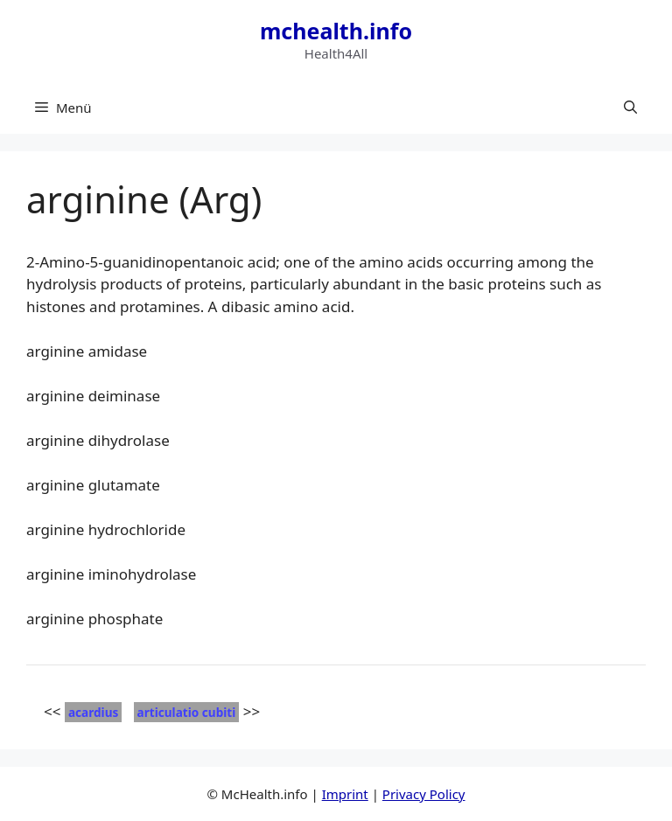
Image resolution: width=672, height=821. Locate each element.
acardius (93, 712)
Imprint (345, 794)
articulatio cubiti (186, 712)
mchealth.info (336, 30)
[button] (630, 107)
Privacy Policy (424, 794)
